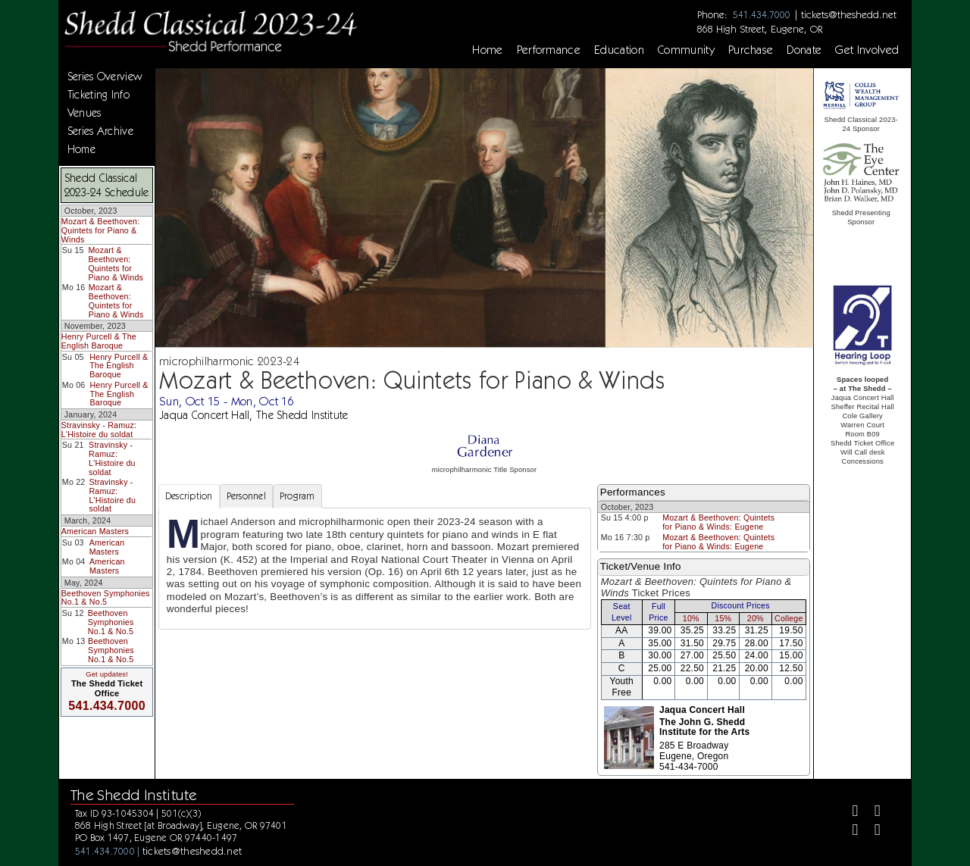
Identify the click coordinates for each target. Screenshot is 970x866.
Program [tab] (297, 496)
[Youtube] (871, 831)
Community (686, 50)
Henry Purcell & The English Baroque (98, 341)
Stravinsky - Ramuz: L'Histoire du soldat (98, 429)
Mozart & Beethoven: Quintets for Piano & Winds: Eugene (718, 522)
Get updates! (107, 674)
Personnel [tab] (246, 496)
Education (619, 50)
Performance (549, 50)
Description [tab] (189, 496)
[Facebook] (848, 812)
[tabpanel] (374, 568)
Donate (804, 50)
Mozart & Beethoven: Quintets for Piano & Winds (100, 230)
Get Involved (867, 50)
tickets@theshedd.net (848, 14)
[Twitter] (871, 812)
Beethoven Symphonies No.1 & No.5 (105, 598)
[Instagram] (848, 831)
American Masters (95, 531)
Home (487, 50)
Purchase (751, 50)
